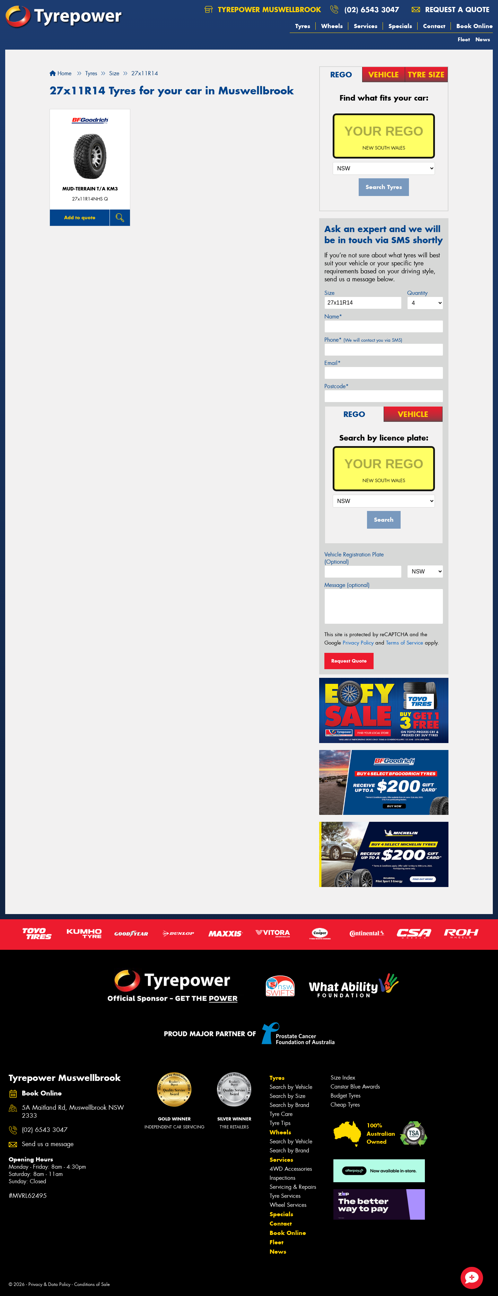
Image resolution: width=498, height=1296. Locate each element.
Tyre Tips (280, 1123)
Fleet (464, 39)
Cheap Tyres (345, 1104)
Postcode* (336, 386)
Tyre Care (281, 1114)
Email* (332, 363)
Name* (333, 316)
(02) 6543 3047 (371, 9)
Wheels (332, 26)
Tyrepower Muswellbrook (262, 9)
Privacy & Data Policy (49, 1284)
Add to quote (79, 217)
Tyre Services (285, 1196)
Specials (400, 26)
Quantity (417, 293)
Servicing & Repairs (293, 1187)
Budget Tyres (345, 1095)
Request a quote (450, 9)
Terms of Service (404, 642)
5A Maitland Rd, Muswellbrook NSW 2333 (73, 1112)
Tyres (302, 26)
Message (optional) (347, 585)
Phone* (363, 339)
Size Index (343, 1077)
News (482, 39)
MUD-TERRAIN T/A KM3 (90, 189)
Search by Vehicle (291, 1087)
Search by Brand (289, 1105)
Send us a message (47, 1144)
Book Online (474, 26)
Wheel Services (288, 1205)
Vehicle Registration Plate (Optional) (354, 558)
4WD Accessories (291, 1169)
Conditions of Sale (92, 1284)
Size (329, 293)
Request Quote (349, 661)
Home (60, 73)
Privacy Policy (358, 642)
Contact (434, 26)
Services (365, 26)
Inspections (282, 1178)
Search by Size (287, 1096)
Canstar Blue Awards (355, 1086)
